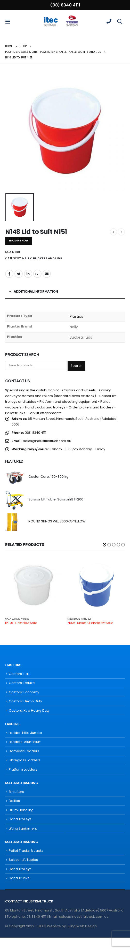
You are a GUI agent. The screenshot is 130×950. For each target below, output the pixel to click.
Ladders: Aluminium (25, 741)
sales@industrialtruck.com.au (47, 441)
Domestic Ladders (24, 751)
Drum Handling (21, 810)
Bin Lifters (16, 791)
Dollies (14, 800)
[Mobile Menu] (9, 21)
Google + (37, 274)
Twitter (18, 274)
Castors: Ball (19, 673)
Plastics (76, 316)
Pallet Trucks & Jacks (26, 850)
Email (47, 274)
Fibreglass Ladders (24, 760)
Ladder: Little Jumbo (25, 732)
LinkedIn (28, 274)
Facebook (9, 274)
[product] (15, 477)
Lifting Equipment (23, 828)
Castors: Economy (24, 692)
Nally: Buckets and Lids (42, 258)
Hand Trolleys (20, 819)
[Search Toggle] (120, 21)
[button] (104, 545)
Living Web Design (82, 926)
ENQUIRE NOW (19, 240)
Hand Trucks (19, 878)
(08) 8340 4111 (65, 5)
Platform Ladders (23, 769)
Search (76, 365)
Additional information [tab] (36, 291)
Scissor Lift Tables (23, 859)
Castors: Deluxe (22, 682)
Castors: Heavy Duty (25, 701)
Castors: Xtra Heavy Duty (29, 710)
